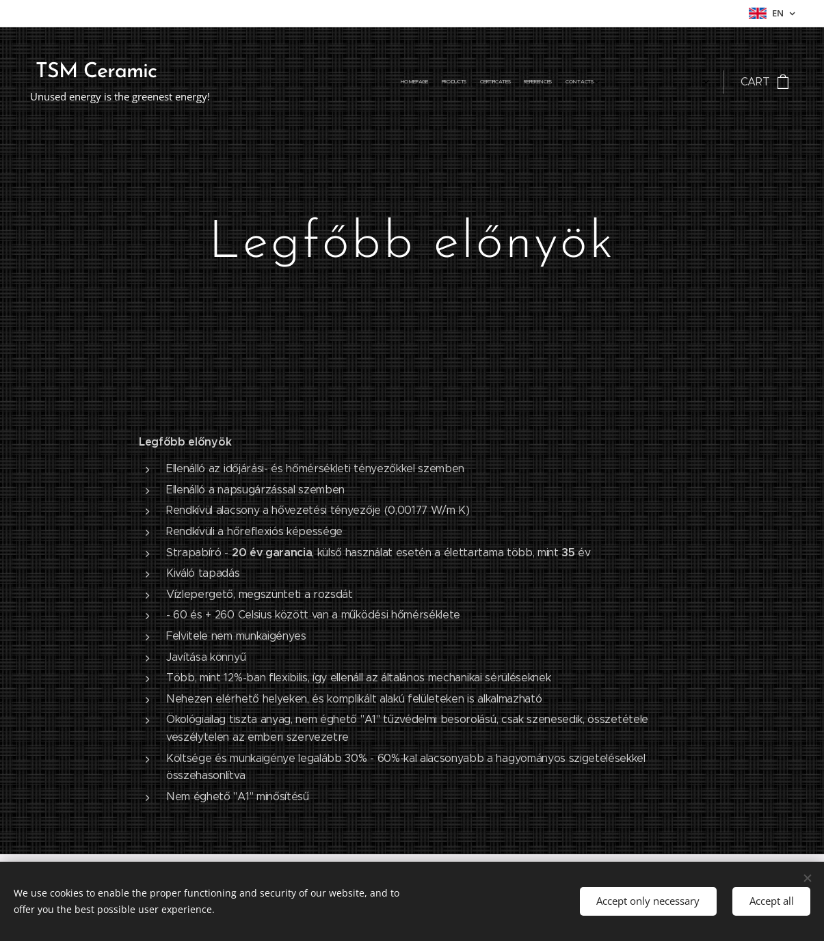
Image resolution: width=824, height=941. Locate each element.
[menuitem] (537, 82)
